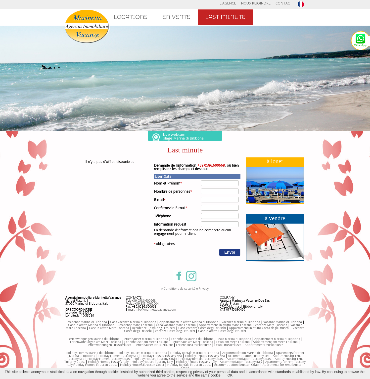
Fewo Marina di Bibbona (234, 339)
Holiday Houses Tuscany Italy (152, 362)
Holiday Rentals (178, 365)
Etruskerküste (163, 345)
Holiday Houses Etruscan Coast (142, 365)
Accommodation (232, 362)
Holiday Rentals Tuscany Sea (205, 356)
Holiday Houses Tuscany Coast (155, 359)
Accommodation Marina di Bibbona (247, 353)
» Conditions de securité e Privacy (185, 288)
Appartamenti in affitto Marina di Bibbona (188, 322)
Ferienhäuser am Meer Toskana (146, 342)
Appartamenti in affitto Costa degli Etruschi (259, 328)
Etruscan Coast (200, 365)
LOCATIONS (130, 17)
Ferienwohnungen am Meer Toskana (95, 342)
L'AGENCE (228, 3)
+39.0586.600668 (144, 300)
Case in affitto (99, 328)
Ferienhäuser (144, 345)
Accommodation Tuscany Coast (249, 359)
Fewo (220, 342)
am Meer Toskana (237, 342)
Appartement (263, 342)
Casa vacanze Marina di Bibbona (133, 322)
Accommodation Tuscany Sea (249, 356)
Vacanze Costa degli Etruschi (175, 331)
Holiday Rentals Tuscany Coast (202, 359)
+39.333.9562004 (147, 303)
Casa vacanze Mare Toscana (176, 325)
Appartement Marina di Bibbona (277, 339)
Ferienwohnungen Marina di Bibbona (94, 339)
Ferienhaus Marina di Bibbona (192, 339)
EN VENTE (176, 17)
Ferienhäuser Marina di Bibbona (145, 339)
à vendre (275, 218)
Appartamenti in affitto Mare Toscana (225, 325)
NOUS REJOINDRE (256, 3)
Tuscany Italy (253, 362)
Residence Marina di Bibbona (86, 322)
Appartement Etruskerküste (264, 345)
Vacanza (261, 325)
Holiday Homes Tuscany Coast (109, 359)
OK (230, 375)
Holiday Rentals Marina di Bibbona (194, 353)
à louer (275, 161)
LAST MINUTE (225, 17)
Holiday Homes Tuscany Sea (118, 356)
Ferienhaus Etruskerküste (193, 345)
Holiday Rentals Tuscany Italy (196, 362)
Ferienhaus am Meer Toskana (192, 342)
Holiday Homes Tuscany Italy (108, 362)
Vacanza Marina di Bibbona (241, 322)
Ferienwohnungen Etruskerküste (109, 345)
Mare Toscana (277, 325)
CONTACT (284, 3)
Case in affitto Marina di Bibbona (91, 325)
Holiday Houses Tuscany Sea (161, 356)
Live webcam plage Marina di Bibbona (183, 136)
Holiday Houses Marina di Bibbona (142, 353)
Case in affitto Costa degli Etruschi (222, 331)
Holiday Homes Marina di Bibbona (90, 353)
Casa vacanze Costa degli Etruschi (202, 328)
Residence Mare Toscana (135, 325)
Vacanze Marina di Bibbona (282, 322)
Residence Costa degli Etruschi (153, 328)
